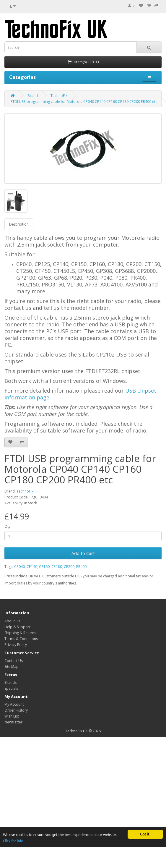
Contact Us (13, 660)
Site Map (11, 666)
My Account (14, 704)
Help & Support (17, 626)
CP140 (32, 566)
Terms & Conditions (21, 638)
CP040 (19, 566)
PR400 (81, 566)
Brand (32, 95)
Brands (10, 682)
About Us (12, 620)
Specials (11, 688)
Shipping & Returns (20, 632)
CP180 (56, 566)
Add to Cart (83, 553)
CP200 (69, 566)
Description (19, 224)
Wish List (11, 716)
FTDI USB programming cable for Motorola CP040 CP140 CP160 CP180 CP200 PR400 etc (84, 101)
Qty (7, 526)
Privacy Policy (15, 644)
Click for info (13, 840)
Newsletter (13, 722)
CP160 (44, 566)
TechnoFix (59, 95)
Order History (16, 710)
